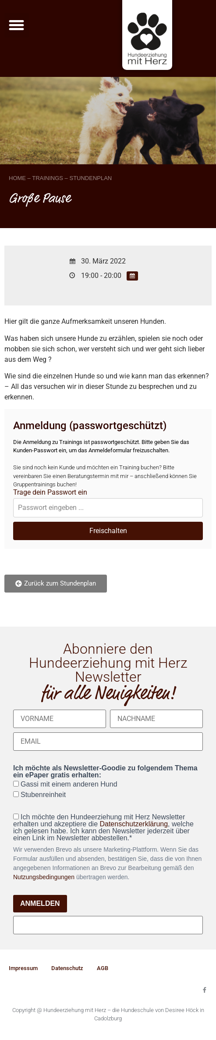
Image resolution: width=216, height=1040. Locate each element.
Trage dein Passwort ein (50, 492)
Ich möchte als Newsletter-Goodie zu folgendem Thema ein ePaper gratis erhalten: (105, 772)
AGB (102, 968)
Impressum (23, 968)
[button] (16, 25)
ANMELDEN (40, 903)
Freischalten (108, 531)
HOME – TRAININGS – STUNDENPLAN (60, 178)
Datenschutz (67, 968)
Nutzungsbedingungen (43, 877)
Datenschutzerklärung (133, 824)
